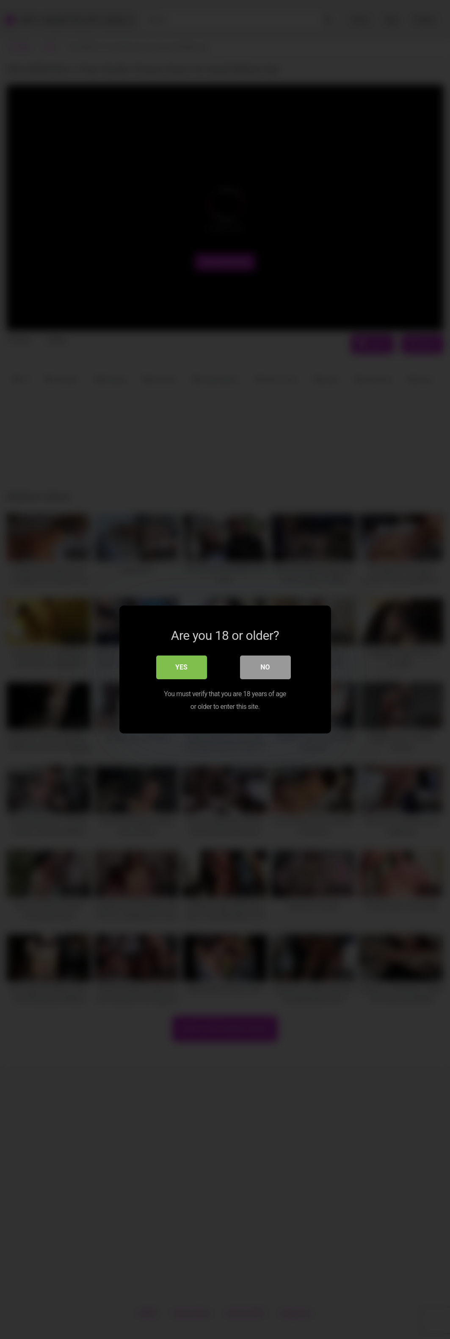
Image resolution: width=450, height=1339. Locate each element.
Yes (181, 667)
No (265, 667)
